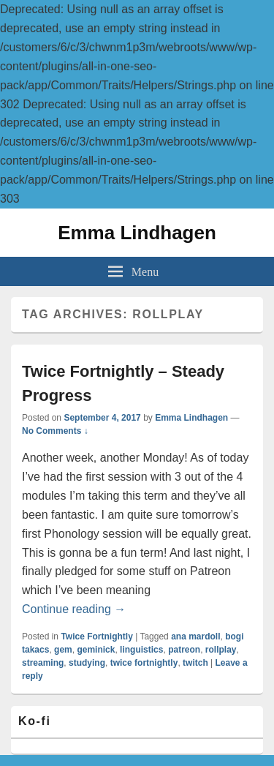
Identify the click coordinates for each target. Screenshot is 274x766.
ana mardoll (195, 636)
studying (87, 663)
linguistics (141, 650)
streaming (43, 663)
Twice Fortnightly (96, 636)
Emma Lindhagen (137, 233)
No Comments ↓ (55, 431)
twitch (195, 663)
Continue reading (74, 609)
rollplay (221, 650)
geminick (96, 650)
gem (63, 650)
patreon (184, 650)
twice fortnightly (144, 663)
